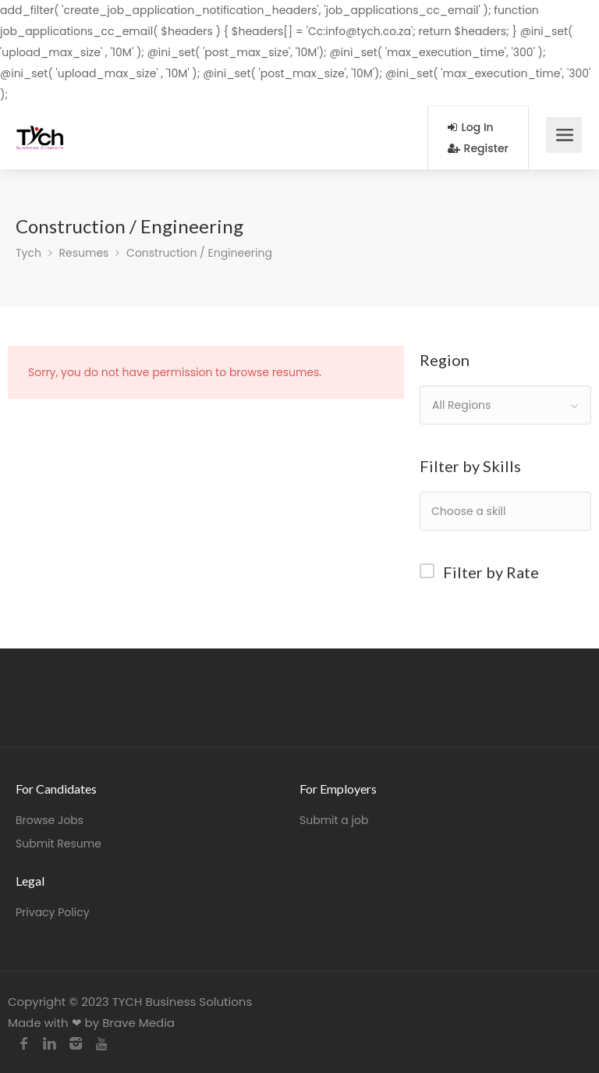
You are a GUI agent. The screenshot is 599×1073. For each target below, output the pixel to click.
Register (478, 148)
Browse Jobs (49, 820)
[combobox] (505, 405)
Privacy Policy (53, 912)
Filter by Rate (491, 572)
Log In (471, 127)
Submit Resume (58, 843)
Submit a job (334, 820)
